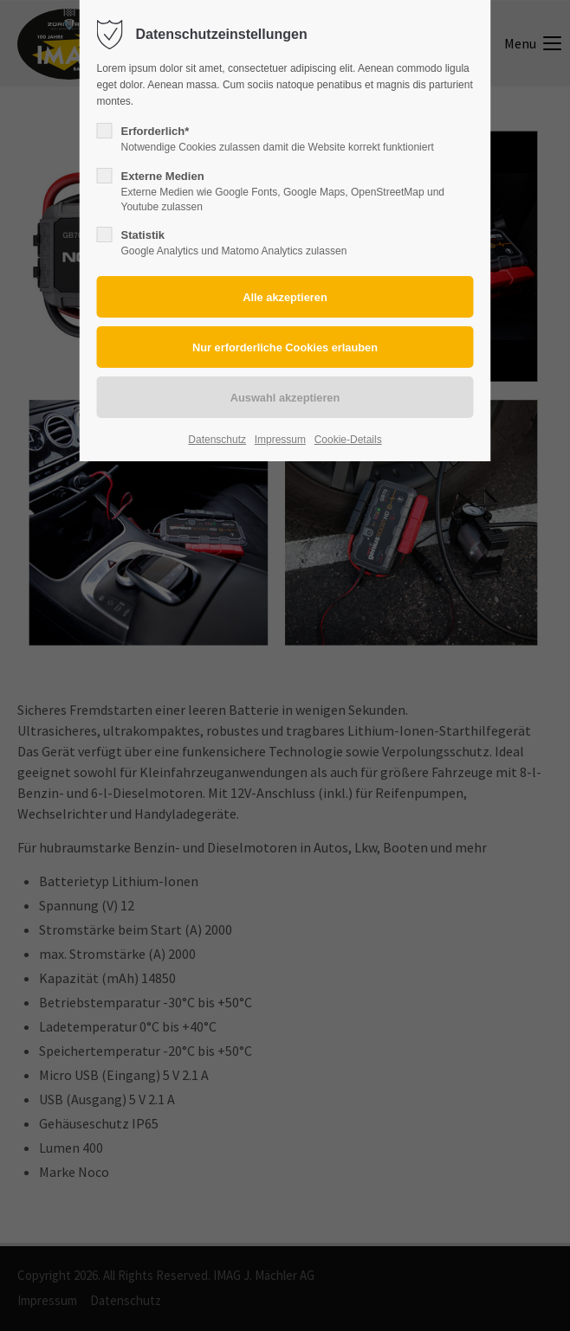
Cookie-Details (348, 440)
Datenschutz (217, 440)
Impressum (280, 440)
